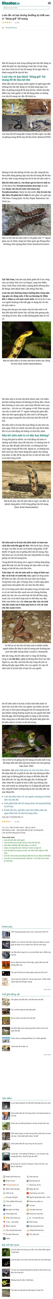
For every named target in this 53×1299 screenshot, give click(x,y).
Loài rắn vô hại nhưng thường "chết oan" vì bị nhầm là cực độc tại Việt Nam (26, 859)
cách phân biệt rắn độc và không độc (30, 830)
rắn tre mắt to (30, 827)
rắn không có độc (8, 830)
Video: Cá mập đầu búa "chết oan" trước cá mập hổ (22, 848)
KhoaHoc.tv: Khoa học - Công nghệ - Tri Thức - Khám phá (13, 3)
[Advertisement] (26, 45)
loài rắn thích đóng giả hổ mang (13, 832)
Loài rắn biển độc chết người (14, 840)
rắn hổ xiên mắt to (17, 827)
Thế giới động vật (11, 27)
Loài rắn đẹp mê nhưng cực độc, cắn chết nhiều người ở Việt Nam (26, 851)
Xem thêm (47, 989)
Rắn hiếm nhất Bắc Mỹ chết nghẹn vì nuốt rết (20, 845)
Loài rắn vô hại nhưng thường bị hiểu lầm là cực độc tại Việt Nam (27, 855)
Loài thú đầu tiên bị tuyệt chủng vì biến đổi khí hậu (22, 842)
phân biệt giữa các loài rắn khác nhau (32, 770)
